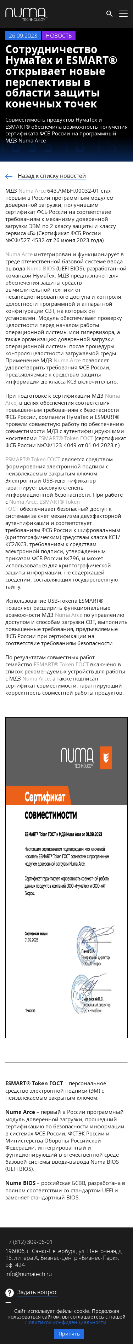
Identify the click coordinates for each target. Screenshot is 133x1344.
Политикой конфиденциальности (65, 1322)
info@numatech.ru (28, 1274)
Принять (69, 1333)
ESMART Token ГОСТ (65, 438)
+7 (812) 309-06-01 (29, 1242)
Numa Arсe (36, 678)
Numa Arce (32, 190)
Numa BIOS (40, 268)
